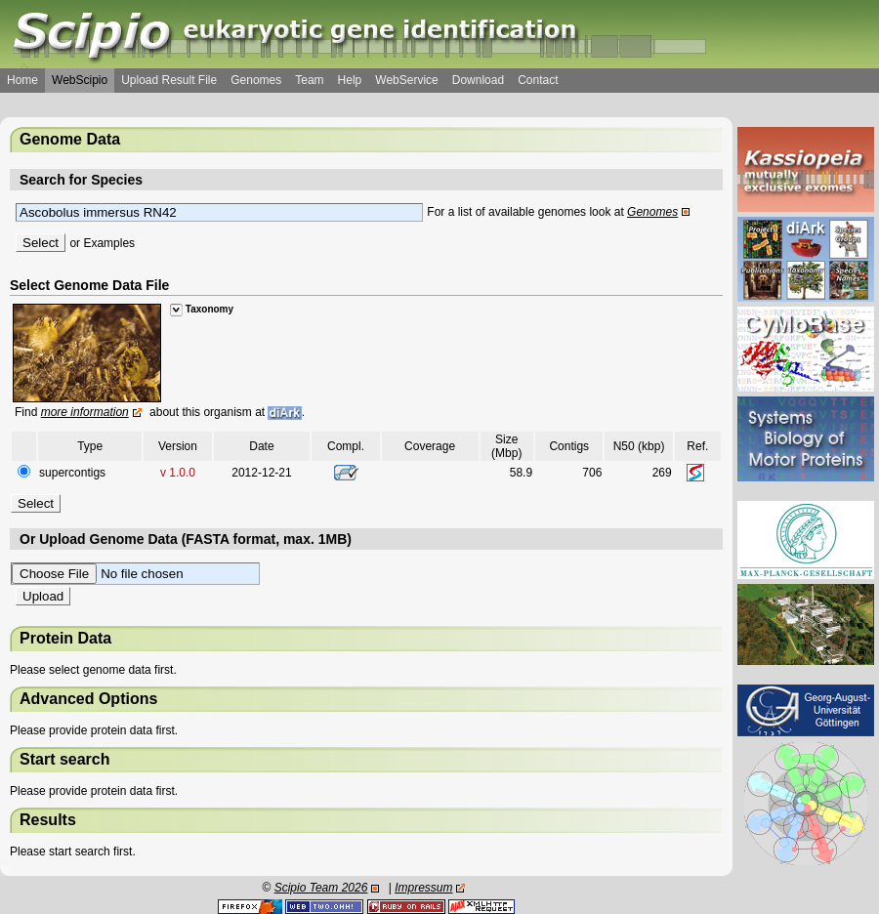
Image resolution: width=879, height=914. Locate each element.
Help (350, 80)
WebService (406, 80)
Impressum (423, 887)
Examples (109, 243)
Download (478, 80)
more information (85, 412)
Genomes (255, 80)
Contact (538, 80)
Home (22, 80)
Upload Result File (169, 80)
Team (309, 80)
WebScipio (79, 80)
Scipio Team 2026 (321, 887)
